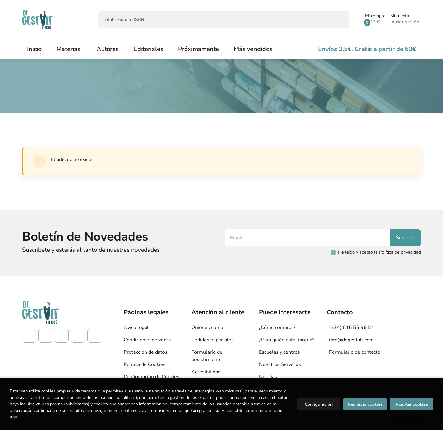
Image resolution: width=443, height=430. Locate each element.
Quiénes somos (208, 327)
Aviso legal (136, 327)
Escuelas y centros (279, 352)
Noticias (268, 376)
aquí (14, 417)
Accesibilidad (206, 371)
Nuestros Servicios (280, 364)
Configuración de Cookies (151, 376)
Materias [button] (68, 49)
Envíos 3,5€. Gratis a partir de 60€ (367, 49)
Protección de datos (145, 352)
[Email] (308, 237)
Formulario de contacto (354, 352)
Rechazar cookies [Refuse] (365, 404)
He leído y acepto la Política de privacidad (379, 252)
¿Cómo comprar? (277, 327)
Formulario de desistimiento (206, 356)
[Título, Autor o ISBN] (213, 19)
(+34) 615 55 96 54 (351, 327)
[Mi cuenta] (405, 19)
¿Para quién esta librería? (286, 339)
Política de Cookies (145, 364)
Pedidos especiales (212, 339)
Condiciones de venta (147, 339)
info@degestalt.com (351, 339)
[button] (375, 19)
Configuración (319, 404)
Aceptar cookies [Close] (411, 404)
